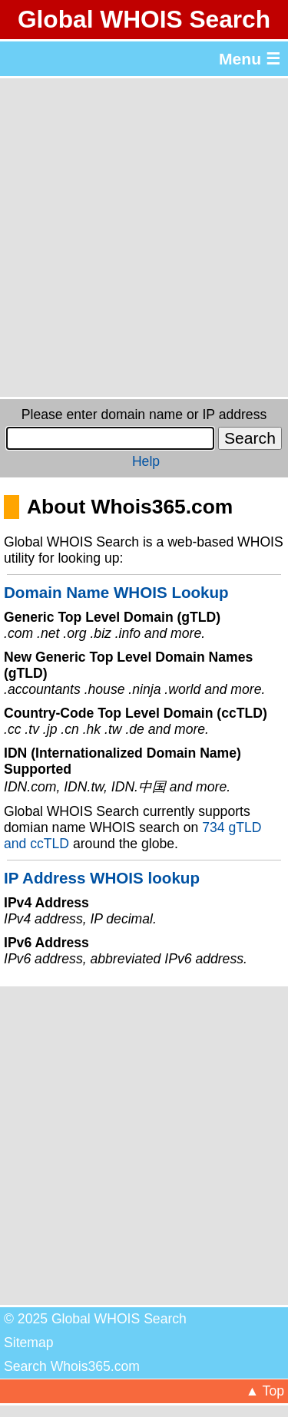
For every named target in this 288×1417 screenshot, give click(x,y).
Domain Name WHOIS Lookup (116, 592)
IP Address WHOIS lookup (102, 878)
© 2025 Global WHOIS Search (95, 1318)
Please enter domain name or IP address (144, 414)
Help (146, 461)
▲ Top (265, 1391)
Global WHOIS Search (144, 19)
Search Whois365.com (72, 1366)
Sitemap (29, 1342)
